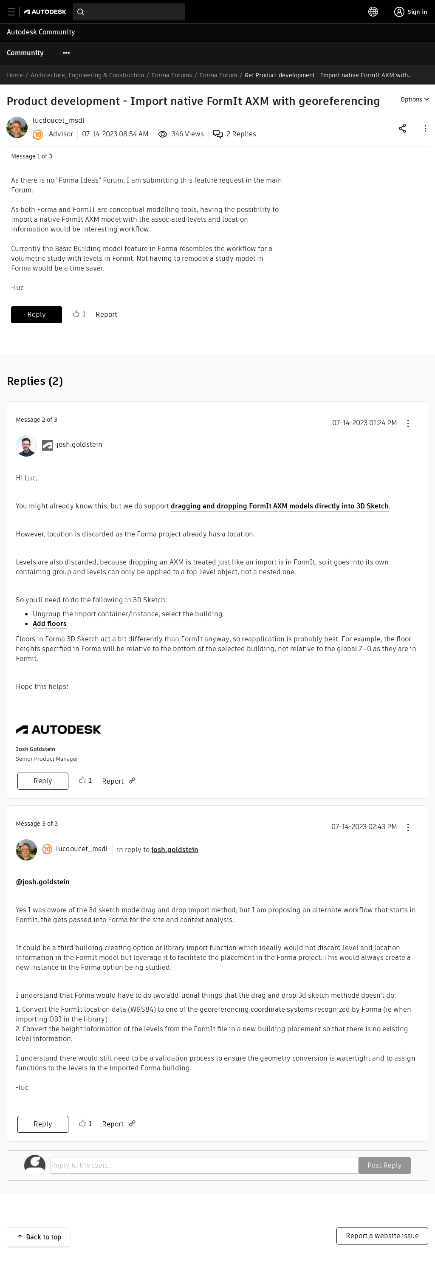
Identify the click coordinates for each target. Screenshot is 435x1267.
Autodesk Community (41, 32)
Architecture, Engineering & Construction (87, 75)
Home (15, 75)
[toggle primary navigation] (16, 12)
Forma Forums (172, 75)
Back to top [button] (44, 1237)
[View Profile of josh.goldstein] (79, 445)
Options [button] (411, 99)
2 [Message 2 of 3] (43, 419)
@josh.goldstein (43, 882)
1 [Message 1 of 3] (38, 156)
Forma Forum (218, 75)
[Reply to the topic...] (205, 1165)
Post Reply (384, 1165)
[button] (425, 128)
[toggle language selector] (373, 12)
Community (25, 53)
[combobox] (129, 11)
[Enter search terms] (129, 11)
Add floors (50, 624)
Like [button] (76, 314)
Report (106, 314)
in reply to (157, 850)
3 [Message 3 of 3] (43, 823)
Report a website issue (382, 1236)
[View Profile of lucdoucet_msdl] (59, 121)
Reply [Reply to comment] (43, 781)
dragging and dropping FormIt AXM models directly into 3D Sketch (280, 506)
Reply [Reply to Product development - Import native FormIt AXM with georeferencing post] (36, 314)
